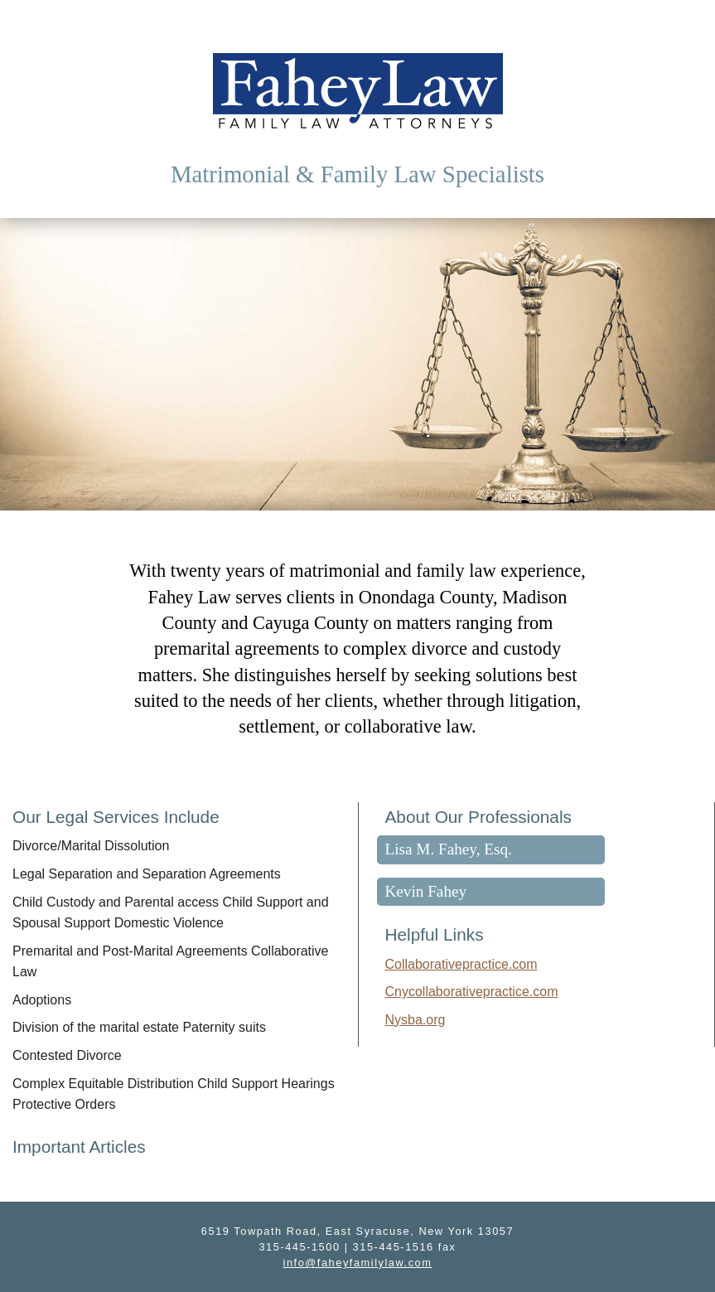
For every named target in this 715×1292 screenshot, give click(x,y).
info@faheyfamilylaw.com (357, 1262)
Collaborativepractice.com (461, 964)
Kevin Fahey (426, 891)
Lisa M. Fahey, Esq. (448, 849)
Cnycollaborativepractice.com (471, 992)
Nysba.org (415, 1020)
